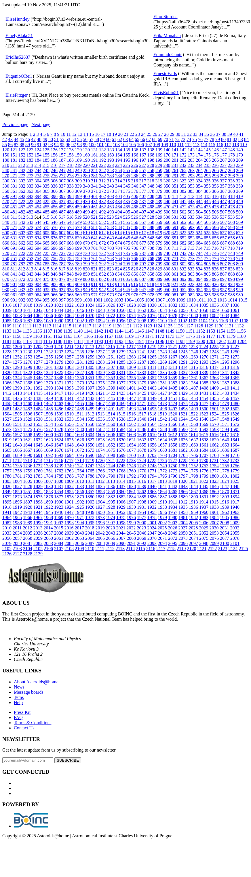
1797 (183, 476)
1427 (162, 393)
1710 (234, 455)
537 (223, 217)
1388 (234, 382)
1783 (38, 476)
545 (46, 222)
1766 (100, 470)
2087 (89, 543)
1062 (7, 315)
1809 (69, 481)
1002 (108, 300)
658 (231, 237)
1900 (58, 501)
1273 (234, 356)
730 (86, 253)
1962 (224, 512)
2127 (17, 553)
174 (199, 154)
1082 (214, 315)
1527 (7, 419)
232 (182, 165)
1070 (89, 315)
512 (21, 217)
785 (46, 263)
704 (118, 248)
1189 (88, 341)
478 (231, 206)
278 (70, 175)
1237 (100, 351)
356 (215, 186)
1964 (7, 517)
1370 (48, 382)
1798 (193, 476)
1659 (183, 445)
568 (231, 222)
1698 (110, 455)
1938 (214, 507)
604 (38, 232)
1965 (17, 517)
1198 (180, 341)
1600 (48, 434)
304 (38, 180)
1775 (193, 470)
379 (158, 191)
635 (46, 237)
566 (215, 222)
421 (13, 201)
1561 (121, 424)
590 (166, 227)
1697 (100, 455)
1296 (234, 362)
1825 (234, 481)
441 (175, 201)
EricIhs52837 (17, 57)
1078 (172, 315)
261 (175, 170)
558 (150, 222)
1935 (183, 507)
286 (134, 175)
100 (92, 144)
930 (5, 289)
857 (142, 274)
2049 (172, 533)
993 (29, 300)
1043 (48, 310)
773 (191, 258)
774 (199, 258)
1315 (193, 367)
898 (231, 279)
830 (166, 268)
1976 (131, 517)
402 (102, 196)
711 (175, 248)
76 (200, 139)
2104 (27, 548)
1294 (214, 362)
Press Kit (22, 712)
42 (4, 139)
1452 (183, 398)
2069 (141, 538)
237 (223, 165)
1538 (121, 419)
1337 (183, 372)
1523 (203, 413)
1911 (172, 501)
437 (142, 201)
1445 (110, 398)
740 (166, 253)
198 (150, 160)
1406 (183, 388)
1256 (58, 356)
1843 (183, 486)
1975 (121, 517)
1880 (89, 496)
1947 (69, 512)
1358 (162, 377)
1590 (183, 429)
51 (56, 139)
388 (231, 191)
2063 (79, 538)
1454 (203, 398)
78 (212, 139)
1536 (100, 419)
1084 (234, 315)
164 (118, 154)
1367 (17, 382)
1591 (193, 429)
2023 (141, 527)
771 (175, 258)
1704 (172, 455)
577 (62, 227)
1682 (183, 450)
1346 (38, 377)
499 (158, 211)
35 (206, 134)
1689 (17, 455)
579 (78, 227)
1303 (69, 367)
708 (150, 248)
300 (5, 180)
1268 (183, 356)
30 (178, 134)
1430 (193, 393)
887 (142, 279)
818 (69, 268)
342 (102, 186)
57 (91, 139)
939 (78, 289)
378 (150, 191)
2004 (183, 522)
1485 (48, 408)
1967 (38, 517)
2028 (193, 527)
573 (29, 227)
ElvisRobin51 (166, 92)
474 (199, 206)
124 (38, 149)
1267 (172, 356)
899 (239, 279)
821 (94, 268)
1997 (110, 522)
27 (160, 134)
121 (13, 149)
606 (54, 232)
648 (150, 237)
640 (86, 237)
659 (239, 237)
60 (108, 139)
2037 (48, 533)
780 (5, 263)
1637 (193, 439)
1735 (17, 465)
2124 (232, 548)
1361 (193, 377)
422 (21, 201)
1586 (141, 429)
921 (174, 284)
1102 (182, 320)
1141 (88, 331)
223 (110, 165)
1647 (58, 445)
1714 (37, 460)
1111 (26, 325)
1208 (38, 346)
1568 (193, 424)
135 (126, 149)
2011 (17, 527)
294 (199, 175)
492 (102, 211)
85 (4, 144)
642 (102, 237)
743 (191, 253)
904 (38, 284)
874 (38, 279)
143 (191, 149)
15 (91, 134)
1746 (131, 465)
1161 (47, 336)
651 (175, 237)
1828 (27, 486)
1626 (79, 439)
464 (118, 206)
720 (5, 253)
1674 (100, 450)
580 (86, 227)
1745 (121, 465)
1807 (48, 481)
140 (166, 149)
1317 (213, 367)
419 (239, 196)
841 (13, 274)
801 (175, 263)
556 (134, 222)
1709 (224, 455)
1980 (172, 517)
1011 (201, 300)
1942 (17, 512)
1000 (87, 300)
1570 (214, 424)
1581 (89, 429)
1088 (38, 320)
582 (102, 227)
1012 (211, 300)
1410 (224, 388)
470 (166, 206)
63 (125, 139)
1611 (162, 434)
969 (78, 294)
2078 (234, 538)
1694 (69, 455)
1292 (193, 362)
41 (241, 134)
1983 (203, 517)
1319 (234, 367)
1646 (48, 445)
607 (62, 232)
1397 (89, 388)
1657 (162, 445)
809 (239, 263)
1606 (110, 434)
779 (239, 258)
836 (215, 268)
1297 (7, 367)
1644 (27, 445)
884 (118, 279)
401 (94, 196)
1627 (89, 439)
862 (183, 274)
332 (21, 186)
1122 (137, 325)
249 (78, 170)
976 (134, 294)
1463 (58, 403)
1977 (141, 517)
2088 (100, 543)
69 (160, 139)
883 (110, 279)
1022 (69, 305)
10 (63, 134)
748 (231, 253)
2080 (17, 543)
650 (166, 237)
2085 (69, 543)
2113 (120, 548)
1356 (141, 377)
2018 (89, 527)
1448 (141, 398)
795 (126, 263)
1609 (141, 434)
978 (150, 294)
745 (207, 253)
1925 (79, 507)
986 (215, 294)
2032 (234, 527)
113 (196, 144)
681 (175, 243)
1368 (27, 382)
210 (5, 165)
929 (239, 284)
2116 (150, 548)
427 (62, 201)
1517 (141, 413)
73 (183, 139)
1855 (69, 491)
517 (61, 217)
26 (155, 134)
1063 (17, 315)
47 (33, 139)
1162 (57, 336)
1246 (193, 351)
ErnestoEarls (165, 73)
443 (191, 201)
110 (172, 144)
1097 (131, 320)
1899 (48, 501)
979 (158, 294)
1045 (69, 310)
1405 (172, 388)
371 (94, 191)
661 (13, 243)
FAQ (18, 717)
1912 (182, 501)
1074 (131, 315)
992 (21, 300)
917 (142, 284)
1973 (100, 517)
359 (239, 186)
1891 (203, 496)
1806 (38, 481)
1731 (213, 460)
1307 (110, 367)
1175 (190, 336)
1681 (172, 450)
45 (22, 139)
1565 (162, 424)
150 (5, 154)
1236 (89, 351)
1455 (214, 398)
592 (183, 227)
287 (142, 175)
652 (183, 237)
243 (29, 170)
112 (188, 144)
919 (158, 284)
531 (174, 217)
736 (134, 253)
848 (70, 274)
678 (150, 243)
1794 (152, 476)
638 (70, 237)
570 (5, 227)
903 (29, 284)
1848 (234, 486)
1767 (110, 470)
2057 (17, 538)
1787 (79, 476)
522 (102, 217)
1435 (7, 398)
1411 (234, 388)
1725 (151, 460)
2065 (100, 538)
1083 (224, 315)
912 (102, 284)
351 (175, 186)
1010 (191, 300)
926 (215, 284)
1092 (79, 320)
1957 (172, 512)
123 (29, 149)
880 (86, 279)
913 (110, 284)
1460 (27, 403)
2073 (183, 538)
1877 (58, 496)
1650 (89, 445)
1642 (7, 445)
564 (199, 222)
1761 (48, 470)
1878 (69, 496)
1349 (69, 377)
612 (102, 232)
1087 (27, 320)
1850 (17, 491)
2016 (68, 527)
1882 (110, 496)
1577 (48, 429)
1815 (131, 481)
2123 (222, 548)
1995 (89, 522)
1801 (224, 476)
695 (46, 248)
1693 (58, 455)
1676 (121, 450)
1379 (141, 382)
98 (79, 144)
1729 (193, 460)
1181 (6, 341)
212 (21, 165)
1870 (224, 491)
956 (215, 289)
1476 (193, 403)
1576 (38, 429)
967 (62, 294)
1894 (234, 496)
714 (198, 248)
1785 (58, 476)
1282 (89, 362)
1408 (203, 388)
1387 (224, 382)
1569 (203, 424)
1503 (234, 408)
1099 (152, 320)
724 (38, 253)
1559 (100, 424)
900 (5, 284)
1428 (172, 393)
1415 (38, 393)
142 (183, 149)
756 (54, 258)
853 (110, 274)
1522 (193, 413)
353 (191, 186)
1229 (17, 351)
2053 (214, 533)
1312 (162, 367)
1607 (121, 434)
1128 (198, 325)
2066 (110, 538)
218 (69, 165)
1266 (162, 356)
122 (21, 149)
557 (142, 222)
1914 (203, 501)
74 (189, 139)
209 (239, 160)
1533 (69, 419)
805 (207, 263)
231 (174, 165)
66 (142, 139)
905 (46, 284)
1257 (69, 356)
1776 (203, 470)
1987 (7, 522)
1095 (110, 320)
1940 (234, 507)
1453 (193, 398)
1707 (203, 455)
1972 (89, 517)
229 (158, 165)
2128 (27, 553)
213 (29, 165)
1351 (89, 377)
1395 (69, 388)
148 (231, 149)
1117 (87, 325)
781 (13, 263)
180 (5, 160)
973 (110, 294)
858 (150, 274)
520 (86, 217)
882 (102, 279)
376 (134, 191)
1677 (131, 450)
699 (78, 248)
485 (46, 211)
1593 (214, 429)
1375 (100, 382)
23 (137, 134)
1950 (100, 512)
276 (54, 175)
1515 (120, 413)
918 (150, 284)
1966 (27, 517)
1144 (118, 331)
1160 (37, 336)
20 (120, 134)
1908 (141, 501)
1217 (131, 346)
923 (190, 284)
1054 (162, 310)
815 (45, 268)
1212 (79, 346)
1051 (131, 310)
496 (134, 211)
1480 (234, 403)
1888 (172, 496)
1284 (110, 362)
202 (183, 160)
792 (102, 263)
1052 (141, 310)
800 (166, 263)
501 (175, 211)
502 (183, 211)
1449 (152, 398)
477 (223, 206)
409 (158, 196)
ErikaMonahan (167, 35)
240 (5, 170)
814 (37, 268)
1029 (141, 305)
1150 (180, 331)
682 (183, 243)
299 (239, 175)
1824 (224, 481)
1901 (69, 501)
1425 (141, 393)
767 (142, 258)
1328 (89, 372)
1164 (78, 336)
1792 (131, 476)
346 (134, 186)
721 (13, 253)
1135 (27, 331)
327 (223, 180)
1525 (224, 413)
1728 (182, 460)
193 (110, 160)
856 (134, 274)
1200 (200, 341)
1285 (121, 362)
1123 (147, 325)
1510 (69, 413)
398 (70, 196)
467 (142, 206)
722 (21, 253)
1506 (27, 413)
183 (29, 160)
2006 (203, 522)
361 (13, 191)
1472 (152, 403)
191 (94, 160)
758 (70, 258)
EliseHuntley (17, 19)
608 (70, 232)
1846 (214, 486)
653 (191, 237)
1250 (234, 351)
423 (29, 201)
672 (102, 243)
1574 (17, 429)
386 (215, 191)
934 (38, 289)
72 (177, 139)
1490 (100, 408)
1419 (79, 393)
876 (54, 279)
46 (27, 139)
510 (5, 217)
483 (29, 211)
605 (46, 232)
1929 (121, 507)
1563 (141, 424)
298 (231, 175)
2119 (181, 548)
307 (62, 180)
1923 (58, 507)
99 (85, 144)
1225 (213, 346)
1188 (78, 341)
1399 (110, 388)
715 (207, 248)
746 (215, 253)
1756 (234, 465)
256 (134, 170)
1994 (79, 522)
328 (231, 180)
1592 (203, 429)
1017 (17, 305)
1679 (152, 450)
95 (62, 144)
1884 (131, 496)
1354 (121, 377)
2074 (193, 538)
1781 (17, 476)
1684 (203, 450)
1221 (172, 346)
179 (239, 154)
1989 (27, 522)
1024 (89, 305)
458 (70, 206)
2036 (38, 533)
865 (207, 274)
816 (53, 268)
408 (150, 196)
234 (198, 165)
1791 (121, 476)
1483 (27, 408)
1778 (224, 470)
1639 (214, 439)
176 (215, 154)
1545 (193, 419)
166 (134, 154)
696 (54, 248)
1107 (233, 320)
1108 (243, 320)
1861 (131, 491)
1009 (180, 300)
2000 (141, 522)
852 (102, 274)
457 (62, 206)
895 (207, 279)
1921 (38, 507)
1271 (214, 356)
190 (86, 160)
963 (29, 294)
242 (21, 170)
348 (150, 186)
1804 (17, 481)
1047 (89, 310)
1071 (100, 315)
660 (5, 243)
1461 (38, 403)
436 (134, 201)
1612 (172, 434)
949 (158, 289)
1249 (224, 351)
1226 (224, 346)
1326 (69, 372)
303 (29, 180)
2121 (201, 548)
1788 (89, 476)
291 (175, 175)
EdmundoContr (167, 54)
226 (134, 165)
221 (94, 165)
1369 (38, 382)
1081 (203, 315)
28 (166, 134)
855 (126, 274)
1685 (214, 450)
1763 (69, 470)
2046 (141, 533)
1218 (141, 346)
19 (114, 134)
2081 (27, 543)
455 (46, 206)
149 (239, 149)
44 (16, 139)
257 (142, 170)
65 (137, 139)
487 (62, 211)
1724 (141, 460)
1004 (129, 300)
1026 (110, 305)
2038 (58, 533)
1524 (213, 413)
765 (126, 258)
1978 (152, 517)
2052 (203, 533)
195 (126, 160)
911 (94, 284)
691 (13, 248)
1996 (100, 522)
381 (175, 191)
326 (215, 180)
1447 (131, 398)
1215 (110, 346)
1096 (121, 320)
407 (142, 196)
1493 (131, 408)
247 (62, 170)
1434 (234, 393)
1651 (100, 445)
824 (118, 268)
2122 (212, 548)
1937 (203, 507)
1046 (79, 310)
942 (102, 289)
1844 (193, 486)
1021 (58, 305)
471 (175, 206)
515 (45, 217)
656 (215, 237)
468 (150, 206)
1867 (193, 491)
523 (110, 217)
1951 (110, 512)
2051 (193, 533)
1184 (37, 341)
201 (175, 160)
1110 (16, 325)
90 (33, 144)
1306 (100, 367)
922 (182, 284)
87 (16, 144)
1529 (27, 419)
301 (13, 180)
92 (45, 144)
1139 (67, 331)
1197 (170, 341)
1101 (172, 320)
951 (175, 289)
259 (158, 170)
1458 (7, 403)
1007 (160, 300)
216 (53, 165)
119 (243, 144)
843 (29, 274)
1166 (98, 336)
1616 (213, 434)
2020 (110, 527)
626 (215, 232)
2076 (214, 538)
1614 (193, 434)
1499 (193, 408)
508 (231, 211)
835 (207, 268)
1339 (203, 372)
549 (78, 222)
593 (191, 227)
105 (132, 144)
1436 (17, 398)
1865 (172, 491)
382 (183, 191)
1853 (48, 491)
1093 (89, 320)
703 (110, 248)
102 (108, 144)
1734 (7, 465)
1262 (121, 356)
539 (239, 217)
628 (231, 232)
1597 (17, 434)
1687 (234, 450)
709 (158, 248)
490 (86, 211)
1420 (89, 393)
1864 (162, 491)
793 (110, 263)
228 (150, 165)
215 (45, 165)
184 (38, 160)
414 (198, 196)
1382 (172, 382)
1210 (58, 346)
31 (183, 134)
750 (5, 258)
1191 (108, 341)
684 (199, 243)
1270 (203, 356)
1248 (214, 351)
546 (54, 222)
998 (70, 300)
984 (199, 294)
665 (46, 243)
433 (110, 201)
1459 (17, 403)
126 (54, 149)
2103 (17, 548)
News (19, 687)
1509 (58, 413)
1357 (152, 377)
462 (102, 206)
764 (118, 258)
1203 (231, 341)
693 (29, 248)
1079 (183, 315)
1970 (69, 517)
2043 (110, 533)
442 (183, 201)
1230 (27, 351)
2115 (140, 548)
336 (54, 186)
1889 (183, 496)
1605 (100, 434)
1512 (89, 413)
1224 (203, 346)
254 (118, 170)
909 (78, 284)
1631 (131, 439)
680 (166, 243)
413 (190, 196)
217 (61, 165)
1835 (100, 486)
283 (110, 175)
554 (118, 222)
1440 (58, 398)
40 (235, 134)
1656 (152, 445)
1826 (7, 486)
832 (182, 268)
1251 (7, 356)
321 (174, 180)
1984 (214, 517)
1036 (214, 305)
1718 (79, 460)
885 (126, 279)
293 (191, 175)
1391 (27, 388)
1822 (203, 481)
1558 (89, 424)
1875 (38, 496)
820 (86, 268)
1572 (234, 424)
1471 (141, 403)
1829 (38, 486)
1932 (152, 507)
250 (86, 170)
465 (126, 206)
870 (5, 279)
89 (27, 144)
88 (22, 144)
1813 (110, 481)
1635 (172, 439)
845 (46, 274)
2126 (7, 553)
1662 (214, 445)
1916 (224, 501)
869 (239, 274)
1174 (180, 336)
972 (102, 294)
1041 (27, 310)
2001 (152, 522)
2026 (172, 527)
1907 (131, 501)
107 (148, 144)
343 (110, 186)
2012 (27, 527)
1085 (7, 320)
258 (150, 170)
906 (54, 284)
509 (239, 211)
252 (102, 170)
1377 (121, 382)
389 (239, 191)
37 (218, 134)
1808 (58, 481)
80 (223, 139)
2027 (182, 527)
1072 (110, 315)
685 (207, 243)
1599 (38, 434)
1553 (38, 424)
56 (85, 139)
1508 (48, 413)
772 (183, 258)
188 (70, 160)
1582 (100, 429)
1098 (141, 320)
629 (239, 232)
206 (215, 160)
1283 (100, 362)
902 (21, 284)
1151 (190, 331)
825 (126, 268)
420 (5, 201)
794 (118, 263)
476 (215, 206)
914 (118, 284)
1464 (69, 403)
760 (86, 258)
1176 (200, 336)
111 (180, 144)
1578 (58, 429)
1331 (121, 372)
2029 (203, 527)
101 (100, 144)
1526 (234, 413)
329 (239, 180)
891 (175, 279)
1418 (69, 393)
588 (150, 227)
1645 (38, 445)
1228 (7, 351)
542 (21, 222)
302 (21, 180)
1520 (172, 413)
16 (97, 134)
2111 (99, 548)
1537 (110, 419)
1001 (97, 300)
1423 (121, 393)
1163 (67, 336)
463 (110, 206)
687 (223, 243)
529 (158, 217)
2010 (7, 527)
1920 (27, 507)
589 (158, 227)
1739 (58, 465)
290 (166, 175)
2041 (89, 533)
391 (13, 196)
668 (70, 243)
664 (38, 243)
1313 (172, 367)
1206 (17, 346)
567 (223, 222)
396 (54, 196)
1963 (234, 512)
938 (70, 289)
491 (94, 211)
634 (38, 237)
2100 (224, 543)
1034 (193, 305)
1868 (203, 491)
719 (239, 248)
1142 (98, 331)
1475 (183, 403)
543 (29, 222)
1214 (99, 346)
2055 (234, 533)
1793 (141, 476)
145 (207, 149)
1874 (27, 496)
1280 (69, 362)
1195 (149, 341)
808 (231, 263)
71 (171, 139)
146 (215, 149)
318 (150, 180)
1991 (48, 522)
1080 (193, 315)
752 (21, 258)
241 (13, 170)
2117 (160, 548)
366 (54, 191)
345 (126, 186)
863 (191, 274)
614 (118, 232)
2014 (48, 527)
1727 (172, 460)
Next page (40, 124)
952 (183, 289)
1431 (203, 393)
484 (38, 211)
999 (78, 300)
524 (118, 217)
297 (223, 175)
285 (126, 175)
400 (86, 196)
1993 (69, 522)
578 (70, 227)
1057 (193, 310)
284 (118, 175)
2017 (79, 527)
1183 (27, 341)
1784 (48, 476)
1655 (141, 445)
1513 (99, 413)
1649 (79, 445)
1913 (193, 501)
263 (191, 170)
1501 (214, 408)
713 (190, 248)
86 (10, 144)
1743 (100, 465)
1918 (7, 507)
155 (46, 154)
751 (13, 258)
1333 (141, 372)
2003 (172, 522)
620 (166, 232)
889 (158, 279)
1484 (38, 408)
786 (54, 263)
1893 (224, 496)
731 (94, 253)
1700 (131, 455)
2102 (7, 548)
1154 (220, 331)
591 (175, 227)
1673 (89, 450)
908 (70, 284)
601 (13, 232)
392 (21, 196)
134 (118, 149)
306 (54, 180)
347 (142, 186)
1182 (16, 341)
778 (231, 258)
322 (182, 180)
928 (231, 284)
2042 (100, 533)
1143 (108, 331)
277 (62, 175)
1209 (48, 346)
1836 (110, 486)
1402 (141, 388)
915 (126, 284)
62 (119, 139)
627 (223, 232)
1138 (57, 331)
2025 (162, 527)
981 (175, 294)
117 (227, 144)
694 (38, 248)
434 (118, 201)
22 (132, 134)
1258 (79, 356)
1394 (58, 388)
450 (5, 206)
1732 (224, 460)
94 (56, 144)
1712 (17, 460)
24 (143, 134)
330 (5, 186)
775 (207, 258)
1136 (37, 331)
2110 (89, 548)
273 (29, 175)
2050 (183, 533)
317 (142, 180)
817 (61, 268)
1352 (100, 377)
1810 (79, 481)
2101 (234, 543)
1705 (183, 455)
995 (46, 300)
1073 (121, 315)
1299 (27, 367)
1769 (131, 470)
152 (21, 154)
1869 (214, 491)
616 (134, 232)
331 (13, 186)
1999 (131, 522)
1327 (79, 372)
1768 (121, 470)
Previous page (15, 124)
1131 (229, 325)
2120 (191, 548)
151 (13, 154)
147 (223, 149)
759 (78, 258)
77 (206, 139)
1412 (7, 393)
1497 (172, 408)
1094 (100, 320)
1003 (118, 300)
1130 (218, 325)
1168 (118, 336)
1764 (79, 470)
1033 (183, 305)
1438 (38, 398)
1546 (203, 419)
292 (183, 175)
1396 (79, 388)
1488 (79, 408)
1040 (17, 310)
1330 (110, 372)
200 (166, 160)
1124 (157, 325)
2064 (89, 538)
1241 (141, 351)
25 (149, 134)
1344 (17, 377)
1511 (79, 413)
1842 (172, 486)
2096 (183, 543)
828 (150, 268)
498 (150, 211)
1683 (193, 450)
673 (110, 243)
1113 (46, 325)
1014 (232, 300)
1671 (69, 450)
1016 (7, 305)
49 (45, 139)
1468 (110, 403)
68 (154, 139)
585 (126, 227)
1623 (48, 439)
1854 (58, 491)
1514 (110, 413)
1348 (58, 377)
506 (215, 211)
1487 (69, 408)
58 (96, 139)
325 (207, 180)
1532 (58, 419)
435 (126, 201)
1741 (79, 465)
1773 (172, 470)
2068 (131, 538)
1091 (69, 320)
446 (215, 201)
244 (38, 170)
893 (191, 279)
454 (38, 206)
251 (94, 170)
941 (94, 289)
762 (102, 258)
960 (5, 294)
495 (126, 211)
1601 (58, 434)
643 (110, 237)
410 (166, 196)
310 (86, 180)
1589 (172, 429)
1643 (17, 445)
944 (118, 289)
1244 (172, 351)
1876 (48, 496)
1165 (88, 336)
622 (182, 232)
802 (183, 263)
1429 (183, 393)
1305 (89, 367)
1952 (121, 512)
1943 (27, 512)
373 (110, 191)
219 (78, 165)
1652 (110, 445)
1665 (7, 450)
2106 (48, 548)
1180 (241, 336)
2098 (203, 543)
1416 (48, 393)
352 (183, 186)
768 (150, 258)
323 (190, 180)
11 (68, 134)
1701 (141, 455)
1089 (48, 320)
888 (150, 279)
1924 (69, 507)
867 (223, 274)
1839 (141, 486)
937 (62, 289)
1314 (182, 367)
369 (78, 191)
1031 (162, 305)
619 (158, 232)
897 (223, 279)
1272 (224, 356)
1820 (182, 481)
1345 (27, 377)
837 (223, 268)
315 (126, 180)
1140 (78, 331)
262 (183, 170)
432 (102, 201)
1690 (27, 455)
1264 (141, 356)
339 (78, 186)
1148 (159, 331)
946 (134, 289)
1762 (58, 470)
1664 (234, 445)
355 (207, 186)
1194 (139, 341)
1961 (214, 512)
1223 (193, 346)
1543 (172, 419)
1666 (17, 450)
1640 (224, 439)
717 (223, 248)
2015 (58, 527)
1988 (17, 522)
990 (5, 300)
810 (5, 268)
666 (54, 243)
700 (86, 248)
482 (21, 211)
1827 (17, 486)
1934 (172, 507)
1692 (48, 455)
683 (191, 243)
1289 (162, 362)
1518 (151, 413)
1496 (162, 408)
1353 (110, 377)
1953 (131, 512)
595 (207, 227)
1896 (17, 501)
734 (118, 253)
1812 (99, 481)
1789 (100, 476)
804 (199, 263)
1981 (183, 517)
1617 (224, 434)
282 (102, 175)
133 (110, 149)
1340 (214, 372)
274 (38, 175)
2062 (69, 538)
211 (13, 165)
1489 (89, 408)
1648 (69, 445)
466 (134, 206)
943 (110, 289)
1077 (162, 315)
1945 (48, 512)
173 (191, 154)
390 (5, 196)
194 (118, 160)
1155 (231, 331)
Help (18, 702)
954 (199, 289)
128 (70, 149)
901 (13, 284)
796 (134, 263)
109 (164, 144)
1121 (127, 325)
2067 (121, 538)
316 (134, 180)
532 (182, 217)
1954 (141, 512)
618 (150, 232)
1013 (222, 300)
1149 (170, 331)
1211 (68, 346)
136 (134, 149)
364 (38, 191)
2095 (172, 543)
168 (150, 154)
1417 (58, 393)
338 (70, 186)
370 (86, 191)
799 (158, 263)
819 (78, 268)
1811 (89, 481)
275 (46, 175)
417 (223, 196)
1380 (152, 382)
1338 (193, 372)
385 (207, 191)
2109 (79, 548)
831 (174, 268)
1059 (214, 310)
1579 (69, 429)
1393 (48, 388)
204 (199, 160)
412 (182, 196)
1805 (27, 481)
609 (78, 232)
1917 (234, 501)
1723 (131, 460)
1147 (149, 331)
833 (190, 268)
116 (219, 144)
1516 (131, 413)
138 (150, 149)
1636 (183, 439)
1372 (69, 382)
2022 (131, 527)
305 (46, 180)
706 (134, 248)
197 (142, 160)
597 (223, 227)
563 (191, 222)
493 (110, 211)
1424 (131, 393)
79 (217, 139)
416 (215, 196)
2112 (109, 548)
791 (94, 263)
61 (114, 139)
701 (94, 248)
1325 (58, 372)
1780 (7, 476)
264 (199, 170)
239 (239, 165)
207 (223, 160)
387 (223, 191)
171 (175, 154)
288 (150, 175)
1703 (162, 455)
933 (29, 289)
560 (166, 222)
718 (231, 248)
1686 (224, 450)
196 (134, 160)
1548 (224, 419)
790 (86, 263)
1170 (139, 336)
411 (175, 196)
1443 (89, 398)
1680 (162, 450)
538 (231, 217)
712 (182, 248)
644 (118, 237)
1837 (121, 486)
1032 (172, 305)
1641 (234, 439)
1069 (79, 315)
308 (70, 180)
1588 (162, 429)
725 (46, 253)
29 (172, 134)
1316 (203, 367)
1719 (89, 460)
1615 (203, 434)
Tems (19, 697)
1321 (17, 372)
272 (21, 175)
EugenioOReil (18, 76)
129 (78, 149)
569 (239, 222)
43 (10, 139)
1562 (131, 424)
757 (62, 258)
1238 (110, 351)
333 (29, 186)
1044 (58, 310)
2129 (38, 553)
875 (46, 279)
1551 (17, 424)
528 (150, 217)
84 (246, 139)
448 (231, 201)
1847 (224, 486)
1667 (27, 450)
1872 (7, 496)
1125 (167, 325)
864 (199, 274)
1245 (183, 351)
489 (78, 211)
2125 (243, 548)
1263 (131, 356)
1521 (182, 413)
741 (175, 253)
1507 (38, 413)
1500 (203, 408)
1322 (27, 372)
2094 (162, 543)
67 (148, 139)
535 (207, 217)
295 (207, 175)
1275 (17, 362)
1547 (214, 419)
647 (142, 237)
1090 (58, 320)
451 (13, 206)
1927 (100, 507)
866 (215, 274)
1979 (162, 517)
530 (166, 217)
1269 (193, 356)
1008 (170, 300)
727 (62, 253)
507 (223, 211)
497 (142, 211)
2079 (7, 543)
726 (54, 253)
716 (215, 248)
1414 (27, 393)
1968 (48, 517)
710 (166, 248)
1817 (151, 481)
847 (62, 274)
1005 (139, 300)
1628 (100, 439)
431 (94, 201)
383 (191, 191)
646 (134, 237)
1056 (183, 310)
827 (142, 268)
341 (94, 186)
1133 (6, 331)
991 (13, 300)
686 (215, 243)
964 (38, 294)
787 (62, 263)
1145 (129, 331)
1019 (38, 305)
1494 (141, 408)
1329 (100, 372)
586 (134, 227)
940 (86, 289)
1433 (224, 393)
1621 (27, 439)
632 (21, 237)
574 (38, 227)
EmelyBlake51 (19, 35)
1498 (183, 408)
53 (68, 139)
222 (102, 165)
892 (183, 279)
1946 (58, 512)
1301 (48, 367)
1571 (224, 424)
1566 (172, 424)
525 (126, 217)
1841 (162, 486)
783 (29, 263)
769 (158, 258)
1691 (38, 455)
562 (183, 222)
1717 (68, 460)
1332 (131, 372)
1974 (110, 517)
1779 (234, 470)
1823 (213, 481)
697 (62, 248)
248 (70, 170)
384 (199, 191)
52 (62, 139)
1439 (48, 398)
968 (70, 294)
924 (198, 284)
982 (183, 294)
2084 (58, 543)
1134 (16, 331)
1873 (17, 496)
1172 (159, 336)
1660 (193, 445)
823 (110, 268)
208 (231, 160)
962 (21, 294)
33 (195, 134)
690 (5, 248)
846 (54, 274)
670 (86, 243)
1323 (38, 372)
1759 (27, 470)
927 (223, 284)
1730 (203, 460)
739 (158, 253)
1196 (159, 341)
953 (191, 289)
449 (239, 201)
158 (70, 154)
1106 (223, 320)
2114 (130, 548)
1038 (234, 305)
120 (5, 149)
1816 (141, 481)
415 (207, 196)
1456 (224, 398)
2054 (224, 533)
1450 (162, 398)
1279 (58, 362)
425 (46, 201)
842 (21, 274)
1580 (79, 429)
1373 (79, 382)
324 (198, 180)
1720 (99, 460)
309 (78, 180)
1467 (100, 403)
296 (215, 175)
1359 (172, 377)
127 (62, 149)
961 (13, 294)
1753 (203, 465)
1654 (131, 445)
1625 (69, 439)
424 (38, 201)
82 (235, 139)
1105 (213, 320)
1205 (7, 346)
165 (126, 154)
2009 (234, 522)
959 (239, 289)
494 (118, 211)
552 (102, 222)
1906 (121, 501)
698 (70, 248)
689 (239, 243)
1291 (183, 362)
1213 (89, 346)
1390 (17, 388)
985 (207, 294)
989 (239, 294)
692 (21, 248)
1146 (139, 331)
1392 (38, 388)
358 (231, 186)
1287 (141, 362)
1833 (79, 486)
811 (13, 268)
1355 (131, 377)
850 (86, 274)
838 (231, 268)
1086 (17, 320)
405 (126, 196)
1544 (183, 419)
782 (21, 263)
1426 (152, 393)
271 (13, 175)
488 (70, 211)
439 (158, 201)
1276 (27, 362)
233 (190, 165)
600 (5, 232)
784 (38, 263)
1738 (48, 465)
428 (70, 201)
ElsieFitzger (16, 95)
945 (126, 289)
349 (158, 186)
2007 (214, 522)
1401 (131, 388)
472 (183, 206)
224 (118, 165)
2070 (152, 538)
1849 (7, 491)
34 (201, 134)
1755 (224, 465)
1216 (120, 346)
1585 (131, 429)
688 (231, 243)
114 (204, 144)
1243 (162, 351)
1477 (203, 403)
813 (29, 268)
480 (5, 211)
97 (73, 144)
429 (78, 201)
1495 (152, 408)
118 (235, 144)
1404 (162, 388)
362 (21, 191)
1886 (152, 496)
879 (78, 279)
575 (46, 227)
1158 (16, 336)
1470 (131, 403)
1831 (58, 486)
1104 (203, 320)
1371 (58, 382)
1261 (110, 356)
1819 (172, 481)
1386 (214, 382)
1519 (162, 413)
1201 (211, 341)
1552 (27, 424)
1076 (152, 315)
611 (94, 232)
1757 (7, 470)
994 (38, 300)
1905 (110, 501)
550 (86, 222)
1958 (183, 512)
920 (166, 284)
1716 (58, 460)
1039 (7, 310)
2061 (58, 538)
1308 (121, 367)
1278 (48, 362)
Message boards (28, 692)
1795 (162, 476)
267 (223, 170)
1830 (48, 486)
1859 (110, 491)
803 (191, 263)
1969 (58, 517)
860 (166, 274)
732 (102, 253)
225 (126, 165)
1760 (38, 470)
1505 (17, 413)
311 (94, 180)
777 (223, 258)
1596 (7, 434)
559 (158, 222)
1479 (224, 403)
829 (158, 268)
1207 (27, 346)
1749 (162, 465)
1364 (224, 377)
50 (50, 139)
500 (166, 211)
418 (231, 196)
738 (150, 253)
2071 (162, 538)
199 (158, 160)
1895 (7, 501)
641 (94, 237)
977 (142, 294)
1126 (178, 325)
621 (174, 232)
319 (158, 180)
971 (94, 294)
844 (38, 274)
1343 (7, 377)
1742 (89, 465)
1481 (7, 408)
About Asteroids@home (36, 681)
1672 (79, 450)
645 (126, 237)
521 (94, 217)
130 (86, 149)
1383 (183, 382)
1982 (193, 517)
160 (86, 154)
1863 (152, 491)
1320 (7, 372)
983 (191, 294)
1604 (89, 434)
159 (78, 154)
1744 (110, 465)
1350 (79, 377)
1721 (110, 460)
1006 (149, 300)
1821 (193, 481)
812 (21, 268)
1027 (121, 305)
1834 (89, 486)
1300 (38, 367)
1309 (131, 367)
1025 (100, 305)
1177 (210, 336)
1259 (89, 356)
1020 (48, 305)
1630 (121, 439)
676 (134, 243)
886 (134, 279)
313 (110, 180)
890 (166, 279)
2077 (224, 538)
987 (223, 294)
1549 (234, 419)
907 (62, 284)
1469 (121, 403)
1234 (69, 351)
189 (78, 160)
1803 (7, 481)
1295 (224, 362)
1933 (162, 507)
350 (166, 186)
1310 (141, 367)
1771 (152, 470)
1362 (203, 377)
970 (86, 294)
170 (166, 154)
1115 (66, 325)
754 (38, 258)
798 (150, 263)
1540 (141, 419)
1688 (7, 455)
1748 (152, 465)
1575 (27, 429)
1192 (118, 341)
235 (207, 165)
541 (13, 222)
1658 (172, 445)
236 (215, 165)
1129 (208, 325)
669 (78, 243)
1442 (79, 398)
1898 (38, 501)
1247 (203, 351)
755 (46, 258)
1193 (129, 341)
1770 (141, 470)
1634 (162, 439)
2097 (193, 543)
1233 (58, 351)
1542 (162, 419)
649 (158, 237)
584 (118, 227)
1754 (214, 465)
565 (207, 222)
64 (131, 139)
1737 (38, 465)
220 (86, 165)
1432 (214, 393)
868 (231, 274)
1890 (193, 496)
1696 (89, 455)
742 (183, 253)
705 (126, 248)
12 (74, 134)
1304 (79, 367)
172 (183, 154)
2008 (224, 522)
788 (70, 263)
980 (166, 294)
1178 (220, 336)
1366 (7, 382)
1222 (182, 346)
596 (215, 227)
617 (142, 232)
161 (94, 154)
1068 (69, 315)
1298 (17, 367)
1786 (69, 476)
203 (191, 160)
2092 (141, 543)
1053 (152, 310)
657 (223, 237)
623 (190, 232)
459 (78, 206)
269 (239, 170)
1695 (79, 455)
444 (199, 201)
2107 (58, 548)
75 (194, 139)
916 (134, 284)
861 (175, 274)
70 (165, 139)
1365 (234, 377)
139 (158, 149)
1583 (110, 429)
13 (80, 134)
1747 (141, 465)
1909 (152, 501)
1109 (6, 325)
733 (110, 253)
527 (142, 217)
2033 (7, 533)
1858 (100, 491)
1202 (221, 341)
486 (54, 211)
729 (78, 253)
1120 (117, 325)
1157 (6, 336)
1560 (110, 424)
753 (29, 258)
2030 (213, 527)
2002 (162, 522)
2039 (69, 533)
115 (211, 144)
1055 (172, 310)
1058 (203, 310)
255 (126, 170)
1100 (162, 320)
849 (78, 274)
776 (215, 258)
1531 (48, 419)
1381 (162, 382)
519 (78, 217)
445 (207, 201)
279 (78, 175)
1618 (234, 434)
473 (191, 206)
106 (140, 144)
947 (142, 289)
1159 (27, 336)
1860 (121, 491)
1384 (193, 382)
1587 (152, 429)
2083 (48, 543)
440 (166, 201)
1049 (110, 310)
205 (207, 160)
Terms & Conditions (32, 722)
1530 (38, 419)
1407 (193, 388)
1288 (152, 362)
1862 (141, 491)
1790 (110, 476)
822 (102, 268)
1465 (79, 403)
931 (13, 289)
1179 (231, 336)
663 (29, 243)
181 (13, 160)
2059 (38, 538)
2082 (38, 543)
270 (5, 175)
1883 (121, 496)
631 (13, 237)
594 (199, 227)
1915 (213, 501)
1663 (224, 445)
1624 (58, 439)
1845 (203, 486)
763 (110, 258)
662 (21, 243)
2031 (224, 527)
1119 (106, 325)
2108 (69, 548)
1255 (48, 356)
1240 (131, 351)
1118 (96, 325)
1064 (27, 315)
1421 (100, 393)
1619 (7, 439)
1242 (152, 351)
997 (62, 300)
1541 (152, 419)
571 (13, 227)
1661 (203, 445)
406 (134, 196)
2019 (99, 527)
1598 (27, 434)
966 (54, 294)
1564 (152, 424)
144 (199, 149)
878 (70, 279)
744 (199, 253)
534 (198, 217)
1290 (172, 362)
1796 (172, 476)
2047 (152, 533)
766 (134, 258)
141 (175, 149)
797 (142, 263)
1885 (141, 496)
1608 (131, 434)
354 (199, 186)
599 (239, 227)
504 (199, 211)
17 (103, 134)
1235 (79, 351)
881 (94, 279)
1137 (47, 331)
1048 (100, 310)
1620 (17, 439)
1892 (214, 496)
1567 (183, 424)
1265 (152, 356)
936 (54, 289)
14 (85, 134)
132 (102, 149)
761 (94, 258)
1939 (224, 507)
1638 (203, 439)
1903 (89, 501)
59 (102, 139)
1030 (152, 305)
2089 (110, 543)
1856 (79, 491)
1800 (214, 476)
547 (62, 222)
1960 (203, 512)
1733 (234, 460)
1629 (110, 439)
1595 (234, 429)
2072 (172, 538)
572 (21, 227)
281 (94, 175)
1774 (183, 470)
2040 (79, 533)
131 (94, 149)
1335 (162, 372)
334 (38, 186)
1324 (48, 372)
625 (207, 232)
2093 (152, 543)
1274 (7, 362)
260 (166, 170)
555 (126, 222)
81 (229, 139)
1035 (203, 305)
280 (86, 175)
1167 (108, 336)
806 (215, 263)
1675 (110, 450)
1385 (203, 382)
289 (158, 175)
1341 (224, 372)
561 (175, 222)
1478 (214, 403)
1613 (182, 434)
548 (70, 222)
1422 (110, 393)
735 (126, 253)
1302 (58, 367)
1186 (57, 341)
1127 (188, 325)
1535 (89, 419)
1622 (38, 439)
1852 (38, 491)
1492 (121, 408)
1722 (120, 460)
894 (199, 279)
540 (5, 222)
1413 (17, 393)
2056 (7, 538)
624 (198, 232)
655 (207, 237)
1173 (170, 336)
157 (62, 154)
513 (29, 217)
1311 (151, 367)
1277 (38, 362)
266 (215, 170)
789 (78, 263)
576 (54, 227)
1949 (89, 512)
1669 (48, 450)
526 (134, 217)
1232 (48, 351)
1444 (100, 398)
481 (13, 211)
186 (54, 160)
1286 (131, 362)
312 (102, 180)
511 (13, 217)
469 (158, 206)
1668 (38, 450)
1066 (48, 315)
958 (231, 289)
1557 (79, 424)
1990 (38, 522)
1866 (183, 491)
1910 (162, 501)
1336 (172, 372)
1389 (7, 388)
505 (207, 211)
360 (5, 191)
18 (109, 134)
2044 (121, 533)
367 (62, 191)
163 (110, 154)
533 (190, 217)
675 (126, 243)
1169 (129, 336)
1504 (7, 413)
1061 (234, 310)
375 (126, 191)
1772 (162, 470)
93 (50, 144)
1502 (224, 408)
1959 (193, 512)
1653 (121, 445)
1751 (183, 465)
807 (223, 263)
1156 (241, 331)
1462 (48, 403)
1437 (27, 398)
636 (54, 237)
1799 (203, 476)
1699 (121, 455)
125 (46, 149)
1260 (100, 356)
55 (79, 139)
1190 (98, 341)
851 (94, 274)
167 (142, 154)
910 (86, 284)
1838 (131, 486)
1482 (17, 408)
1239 (121, 351)
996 (54, 300)
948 (150, 289)
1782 (27, 476)
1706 (193, 455)
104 (124, 144)
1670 (58, 450)
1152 (200, 331)
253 (110, 170)
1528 (17, 419)
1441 (69, 398)
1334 (152, 372)
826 (134, 268)
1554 (48, 424)
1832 (69, 486)
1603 (79, 434)
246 (54, 170)
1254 (38, 356)
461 (94, 206)
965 (46, 294)
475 (207, 206)
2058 (27, 538)
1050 (121, 310)
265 (207, 170)
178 (231, 154)
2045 (131, 533)
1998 (121, 522)
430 (86, 201)
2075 (203, 538)
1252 (17, 356)
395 (46, 196)
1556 (69, 424)
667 (62, 243)
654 (199, 237)
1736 (27, 465)
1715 (48, 460)
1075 (141, 315)
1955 (152, 512)
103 (116, 144)
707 (142, 248)
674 (118, 243)
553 (110, 222)
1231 (38, 351)
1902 (79, 501)
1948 (79, 512)
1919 (17, 507)
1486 (58, 408)
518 (69, 217)
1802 (234, 476)
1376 (110, 382)
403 (110, 196)
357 (223, 186)
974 (118, 294)
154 (38, 154)
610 (86, 232)
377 (142, 191)
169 (158, 154)
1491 (110, 408)
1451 (172, 398)
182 (21, 160)
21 (126, 134)
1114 (56, 325)
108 (156, 144)
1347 (48, 377)
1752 (193, 465)
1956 (162, 512)
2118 (171, 548)
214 (37, 165)
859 (158, 274)
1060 (224, 310)
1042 (38, 310)
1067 (58, 315)
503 (191, 211)
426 (54, 201)
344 (118, 186)
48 (39, 139)
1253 (27, 356)
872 (21, 279)
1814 (120, 481)
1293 (203, 362)
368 (70, 191)
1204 (242, 341)
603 (29, 232)
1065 (38, 315)
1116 (77, 325)
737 (142, 253)
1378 (131, 382)
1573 (7, 429)
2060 (48, 538)
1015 (242, 300)
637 (62, 237)
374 (118, 191)
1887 (162, 496)
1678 (141, 450)
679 (158, 243)
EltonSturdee (165, 16)
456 (54, 206)
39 (229, 134)
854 (118, 274)
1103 (192, 320)
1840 (152, 486)
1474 (172, 403)
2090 (121, 543)
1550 (7, 424)
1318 (224, 367)
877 (62, 279)
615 (126, 232)
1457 (234, 398)
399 (78, 196)
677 (142, 243)
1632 (141, 439)
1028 (131, 305)
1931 (141, 507)
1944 (38, 512)
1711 (6, 460)
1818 (162, 481)
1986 (234, 517)
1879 (79, 496)
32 (189, 134)
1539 (131, 419)
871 (13, 279)
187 (62, 160)
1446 (121, 398)
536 (215, 217)
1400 (121, 388)
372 (102, 191)
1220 (162, 346)
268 (231, 170)
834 (198, 268)
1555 (58, 424)
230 (166, 165)
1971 (79, 517)
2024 (151, 527)
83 (240, 139)
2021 (120, 527)
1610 (152, 434)
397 (62, 196)
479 (239, 206)
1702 (152, 455)
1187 (67, 341)
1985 (224, 517)
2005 (193, 522)
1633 (152, 439)
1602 (69, 434)
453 (29, 206)
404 (118, 196)
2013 (37, 527)
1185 (47, 341)
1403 (152, 388)
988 (231, 294)
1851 (27, 491)
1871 (234, 491)
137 (142, 149)
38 (224, 134)
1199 (190, 341)
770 (166, 258)
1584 (121, 429)
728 (70, 253)
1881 (100, 496)
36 (212, 134)
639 (78, 237)
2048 (162, 533)
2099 (214, 543)
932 (21, 289)
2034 (17, 533)
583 (110, 227)
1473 (162, 403)
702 (102, 248)
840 (5, 274)
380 (166, 191)
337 (62, 186)
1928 (110, 507)
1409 (214, 388)
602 (21, 232)
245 (46, 170)
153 (29, 154)
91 (39, 144)
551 (94, 222)
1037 (224, 305)
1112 (36, 325)
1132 (239, 325)
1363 (214, 377)
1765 (89, 470)
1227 (234, 346)
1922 (48, 507)
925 (207, 284)
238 (231, 165)
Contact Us (24, 727)
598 (231, 227)
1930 (131, 507)
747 (223, 253)
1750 (172, 465)
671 (94, 243)
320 (166, 180)
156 (54, 154)
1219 (151, 346)
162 (102, 154)
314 (118, 180)
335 (46, 186)
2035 (27, 533)
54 (73, 139)
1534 (79, 419)
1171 (149, 336)
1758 (17, 470)
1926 (89, 507)
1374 (89, 382)
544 (38, 222)
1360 (183, 377)
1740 (69, 465)
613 (110, 232)
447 (223, 201)
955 (207, 289)
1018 (27, 305)
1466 (89, 403)
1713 (27, 460)
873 (29, 279)
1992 (58, 522)
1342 (234, 372)
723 (29, 253)
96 (68, 144)
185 (46, 160)
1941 (7, 512)
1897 (27, 501)
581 (94, 227)
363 (29, 191)
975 (126, 294)
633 (29, 237)
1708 (214, 455)
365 (46, 191)
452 (21, 206)
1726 (162, 460)
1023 (79, 305)
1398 (100, 388)
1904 (100, 501)
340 (86, 186)
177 (223, 154)
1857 (89, 491)
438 (150, 201)
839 (239, 268)
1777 (214, 470)
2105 (38, 548)
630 (5, 237)
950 (166, 289)
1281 (79, 362)
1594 (224, 429)
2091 (131, 543)
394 (38, 196)
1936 (193, 507)
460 (86, 206)
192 (102, 160)
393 (29, 196)
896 (215, 279)
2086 (79, 543)
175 (207, 154)
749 (239, 253)
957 (223, 289)
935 (46, 289)
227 (142, 165)
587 (142, 227)
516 (53, 217)
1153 (210, 331)
